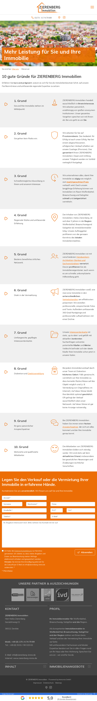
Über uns (15, 69)
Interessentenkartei (79, 332)
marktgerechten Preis (78, 182)
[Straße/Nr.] (24, 510)
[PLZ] (56, 510)
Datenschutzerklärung (23, 551)
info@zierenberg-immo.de (24, 655)
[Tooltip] (94, 694)
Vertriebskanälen (70, 299)
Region (83, 622)
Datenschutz (48, 683)
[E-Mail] (72, 516)
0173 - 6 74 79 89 (43, 17)
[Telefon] (24, 516)
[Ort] (81, 510)
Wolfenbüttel (79, 618)
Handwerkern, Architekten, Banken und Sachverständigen (76, 260)
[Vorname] (12, 504)
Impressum (37, 683)
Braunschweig (56, 622)
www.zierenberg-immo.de (25, 658)
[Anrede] (24, 498)
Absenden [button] (87, 552)
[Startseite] (48, 7)
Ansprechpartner (70, 427)
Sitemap (58, 683)
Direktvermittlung (36, 373)
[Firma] (72, 504)
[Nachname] (36, 504)
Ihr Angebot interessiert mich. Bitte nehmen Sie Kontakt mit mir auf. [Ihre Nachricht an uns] (48, 534)
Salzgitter (68, 622)
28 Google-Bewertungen (66, 699)
